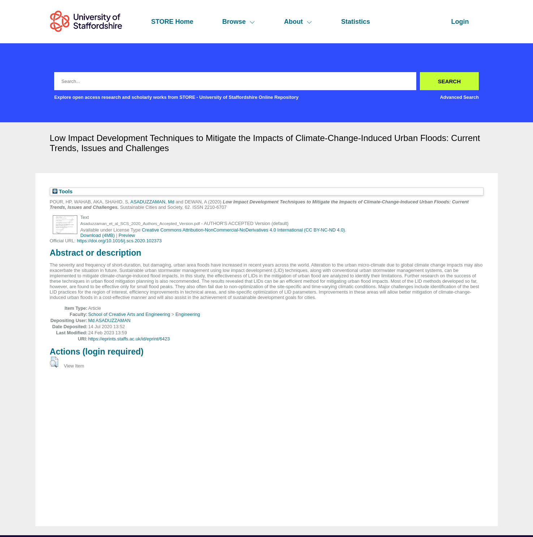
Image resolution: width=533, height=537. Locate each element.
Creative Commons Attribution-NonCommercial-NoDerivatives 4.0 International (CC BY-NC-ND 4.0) (243, 230)
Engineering (187, 314)
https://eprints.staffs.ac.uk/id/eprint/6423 (129, 339)
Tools (62, 191)
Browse (238, 21)
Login (460, 21)
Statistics (355, 21)
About (298, 21)
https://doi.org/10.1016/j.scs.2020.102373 (119, 240)
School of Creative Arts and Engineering (129, 314)
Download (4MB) (97, 235)
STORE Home (172, 21)
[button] (54, 362)
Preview (127, 235)
